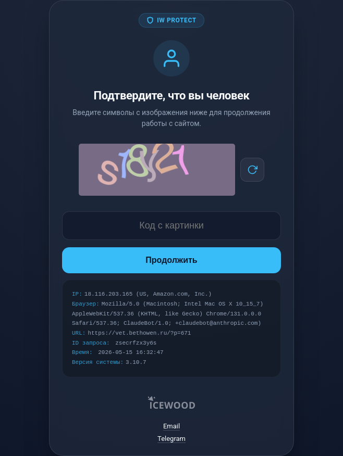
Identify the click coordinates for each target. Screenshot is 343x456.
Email (171, 426)
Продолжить (171, 260)
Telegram (171, 438)
